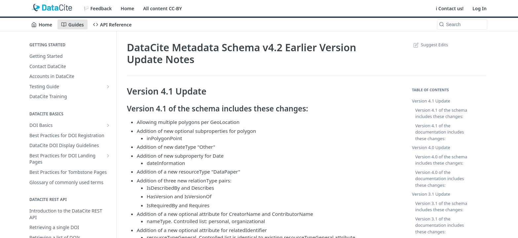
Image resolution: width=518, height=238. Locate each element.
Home (127, 8)
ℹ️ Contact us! (449, 8)
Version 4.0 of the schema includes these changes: (441, 160)
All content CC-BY (162, 8)
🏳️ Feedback (98, 8)
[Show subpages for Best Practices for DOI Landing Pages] (108, 155)
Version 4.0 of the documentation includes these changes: (439, 178)
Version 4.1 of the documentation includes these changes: (439, 132)
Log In (479, 8)
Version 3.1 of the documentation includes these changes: (439, 225)
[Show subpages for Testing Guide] (108, 86)
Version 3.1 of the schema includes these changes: (441, 206)
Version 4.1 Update (431, 101)
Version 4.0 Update (431, 147)
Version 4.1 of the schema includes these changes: (441, 113)
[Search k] (462, 24)
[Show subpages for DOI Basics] (108, 125)
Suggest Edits (430, 45)
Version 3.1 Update (431, 194)
